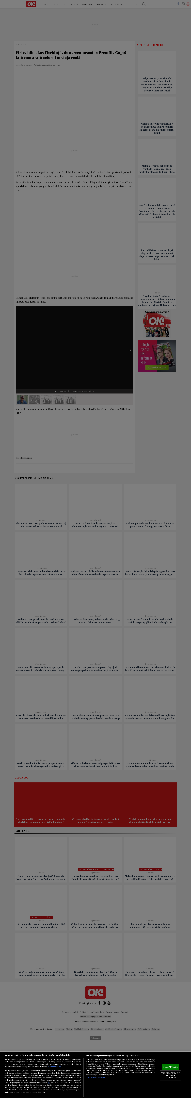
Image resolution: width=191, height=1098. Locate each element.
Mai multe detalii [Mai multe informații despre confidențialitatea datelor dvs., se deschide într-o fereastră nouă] (54, 1066)
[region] (95, 1074)
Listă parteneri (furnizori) (96, 1077)
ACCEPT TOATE (170, 1067)
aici (49, 1082)
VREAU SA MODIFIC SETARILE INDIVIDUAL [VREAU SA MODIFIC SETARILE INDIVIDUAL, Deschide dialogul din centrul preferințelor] (170, 1075)
